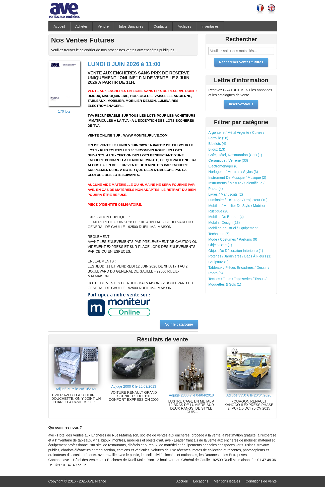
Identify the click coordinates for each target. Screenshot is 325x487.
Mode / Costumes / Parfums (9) (232, 239)
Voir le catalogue (179, 324)
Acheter (81, 26)
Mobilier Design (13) (224, 222)
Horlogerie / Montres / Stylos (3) (233, 172)
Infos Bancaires (131, 26)
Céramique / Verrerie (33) (228, 160)
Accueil (59, 26)
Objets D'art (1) (220, 245)
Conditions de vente (261, 481)
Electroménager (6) (223, 166)
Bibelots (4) (217, 144)
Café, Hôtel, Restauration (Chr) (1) (235, 155)
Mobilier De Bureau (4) (226, 217)
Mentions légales (227, 481)
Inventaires (210, 26)
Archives (184, 26)
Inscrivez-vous (241, 104)
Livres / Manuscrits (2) (225, 194)
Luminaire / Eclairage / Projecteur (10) (238, 200)
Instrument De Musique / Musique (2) (237, 177)
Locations (200, 481)
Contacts (160, 26)
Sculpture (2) (218, 262)
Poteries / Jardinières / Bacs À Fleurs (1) (239, 256)
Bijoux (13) (216, 149)
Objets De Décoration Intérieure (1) (235, 251)
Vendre (103, 26)
